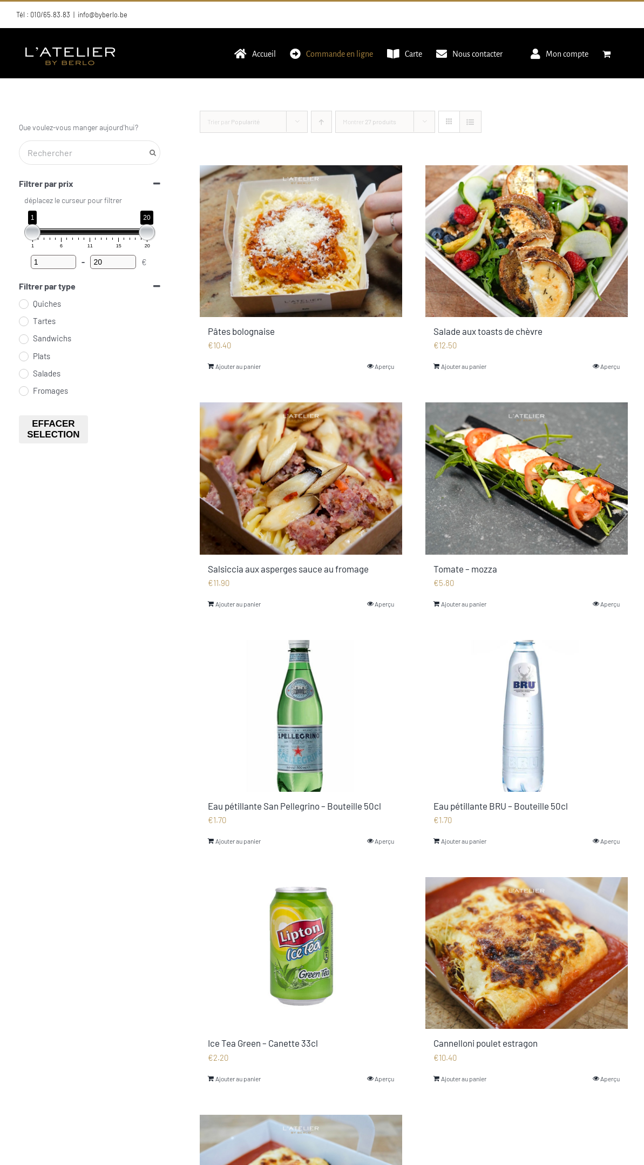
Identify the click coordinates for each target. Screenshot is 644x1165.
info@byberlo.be (102, 14)
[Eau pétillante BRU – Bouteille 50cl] (526, 716)
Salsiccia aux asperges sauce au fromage (288, 568)
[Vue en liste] (470, 121)
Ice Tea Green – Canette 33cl (263, 1043)
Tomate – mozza (465, 568)
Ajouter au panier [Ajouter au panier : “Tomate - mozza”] (463, 604)
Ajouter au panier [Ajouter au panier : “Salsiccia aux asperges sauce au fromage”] (238, 604)
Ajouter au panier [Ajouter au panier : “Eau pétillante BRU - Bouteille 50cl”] (463, 841)
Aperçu (384, 366)
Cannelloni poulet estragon (485, 1043)
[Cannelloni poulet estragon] (526, 953)
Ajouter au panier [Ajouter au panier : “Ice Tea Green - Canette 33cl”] (238, 1078)
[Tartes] (23, 320)
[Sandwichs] (23, 338)
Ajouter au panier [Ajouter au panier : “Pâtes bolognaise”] (238, 366)
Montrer (369, 121)
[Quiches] (23, 303)
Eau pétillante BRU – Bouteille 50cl (500, 805)
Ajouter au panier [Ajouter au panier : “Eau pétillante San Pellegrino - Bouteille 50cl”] (238, 841)
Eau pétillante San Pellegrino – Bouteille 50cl (294, 805)
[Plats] (23, 356)
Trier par (233, 121)
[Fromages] (23, 390)
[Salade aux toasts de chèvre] (526, 241)
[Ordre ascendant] (321, 122)
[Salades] (23, 373)
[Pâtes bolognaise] (301, 241)
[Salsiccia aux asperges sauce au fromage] (301, 478)
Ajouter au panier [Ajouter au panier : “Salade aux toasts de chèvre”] (463, 366)
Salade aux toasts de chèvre (488, 331)
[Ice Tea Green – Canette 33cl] (301, 953)
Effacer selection (53, 429)
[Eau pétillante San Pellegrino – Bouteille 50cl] (301, 716)
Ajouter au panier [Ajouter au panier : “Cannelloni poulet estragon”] (463, 1078)
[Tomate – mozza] (526, 478)
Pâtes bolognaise (241, 331)
